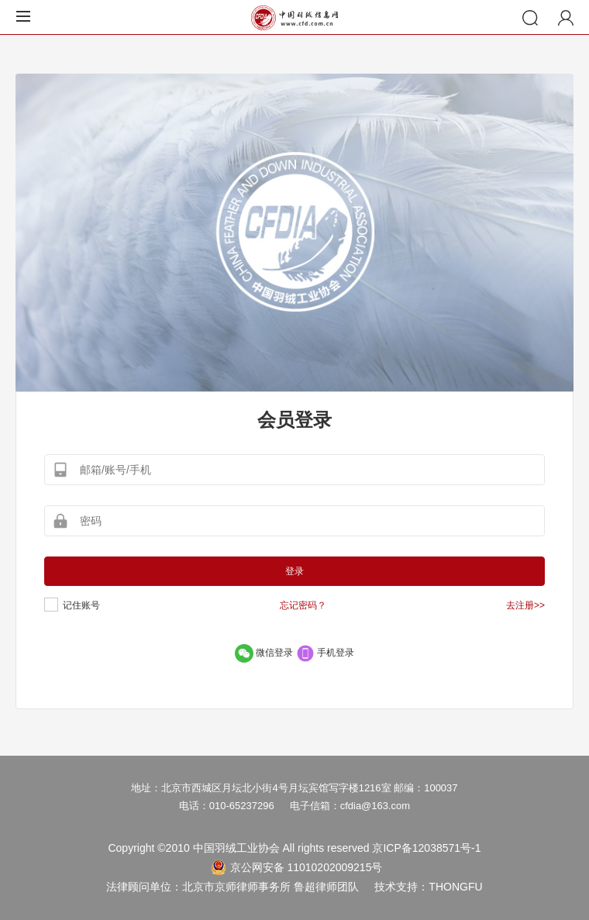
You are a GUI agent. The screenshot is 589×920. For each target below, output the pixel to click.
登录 (294, 571)
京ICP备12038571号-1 (426, 848)
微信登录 (265, 652)
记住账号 (81, 605)
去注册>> (525, 605)
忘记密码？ (303, 605)
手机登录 (325, 652)
